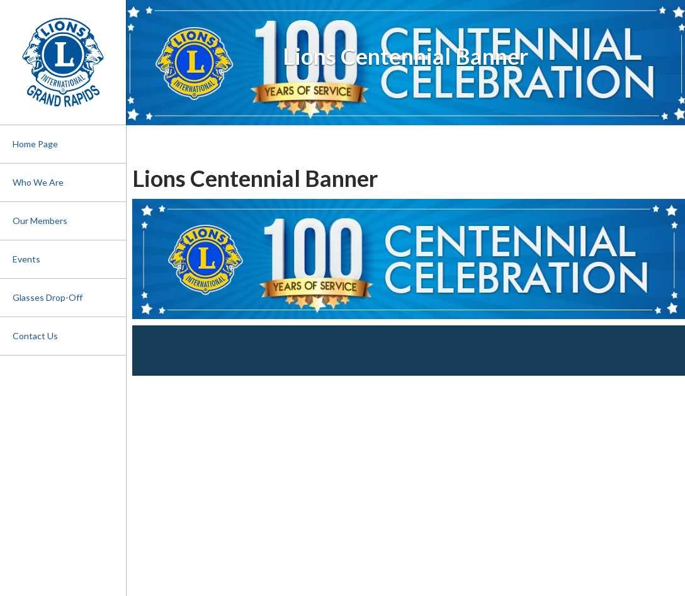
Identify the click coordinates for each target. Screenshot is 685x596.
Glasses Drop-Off (47, 297)
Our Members (40, 220)
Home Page (35, 143)
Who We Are (38, 182)
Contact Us (35, 335)
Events (26, 259)
